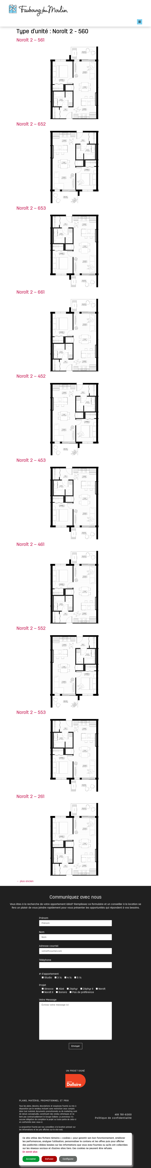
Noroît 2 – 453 (31, 460)
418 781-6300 (123, 1114)
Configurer (68, 1159)
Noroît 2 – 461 (30, 544)
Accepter (31, 1159)
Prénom (43, 918)
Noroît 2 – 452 (31, 376)
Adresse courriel (48, 946)
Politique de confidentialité (113, 1118)
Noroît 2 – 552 (31, 628)
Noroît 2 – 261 (30, 796)
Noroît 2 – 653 (31, 208)
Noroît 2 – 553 (31, 712)
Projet (42, 985)
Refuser (49, 1159)
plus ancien (25, 881)
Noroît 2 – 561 (30, 40)
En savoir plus (30, 1152)
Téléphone (45, 960)
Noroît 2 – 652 (31, 124)
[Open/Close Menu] (139, 21)
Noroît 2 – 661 (31, 292)
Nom (41, 932)
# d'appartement (49, 973)
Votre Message (47, 999)
